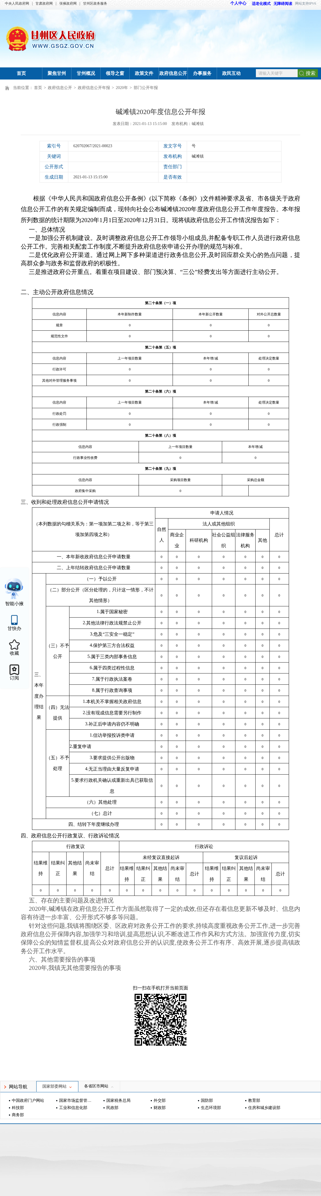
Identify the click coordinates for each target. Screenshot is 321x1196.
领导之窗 (115, 73)
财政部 (160, 1108)
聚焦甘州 (57, 73)
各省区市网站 (99, 1086)
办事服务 (202, 73)
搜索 (311, 73)
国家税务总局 (118, 1100)
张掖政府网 (68, 3)
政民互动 (231, 73)
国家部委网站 (57, 1086)
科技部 (18, 1108)
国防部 (207, 1100)
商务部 (18, 1115)
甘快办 (14, 628)
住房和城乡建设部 (264, 1108)
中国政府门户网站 (28, 1100)
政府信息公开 (173, 73)
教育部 (254, 1100)
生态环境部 (211, 1108)
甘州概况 (86, 73)
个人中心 (238, 3)
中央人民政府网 (17, 3)
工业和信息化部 (73, 1108)
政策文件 (144, 73)
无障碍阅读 (282, 3)
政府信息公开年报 (94, 88)
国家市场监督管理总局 (76, 1100)
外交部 (160, 1100)
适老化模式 (258, 3)
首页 (21, 73)
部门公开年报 (146, 88)
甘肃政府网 (44, 3)
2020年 (122, 88)
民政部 (112, 1108)
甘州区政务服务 (95, 3)
